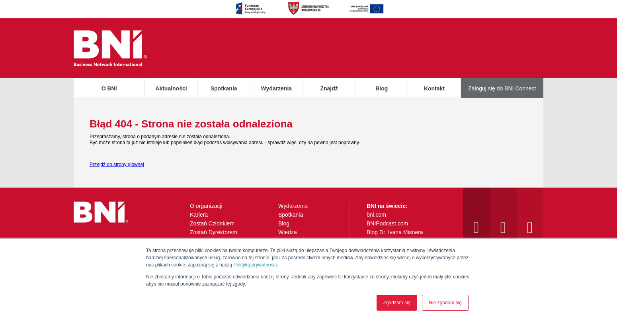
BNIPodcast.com (387, 223)
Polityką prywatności (255, 265)
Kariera (199, 214)
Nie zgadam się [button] (445, 302)
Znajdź (329, 88)
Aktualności (171, 88)
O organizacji (206, 206)
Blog (381, 88)
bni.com (376, 214)
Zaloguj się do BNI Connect (502, 88)
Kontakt (434, 88)
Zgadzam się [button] (397, 302)
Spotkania (224, 88)
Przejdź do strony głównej (117, 164)
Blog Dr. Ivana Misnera (395, 232)
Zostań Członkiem (212, 223)
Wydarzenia (276, 88)
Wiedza (287, 232)
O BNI (109, 88)
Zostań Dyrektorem (213, 232)
